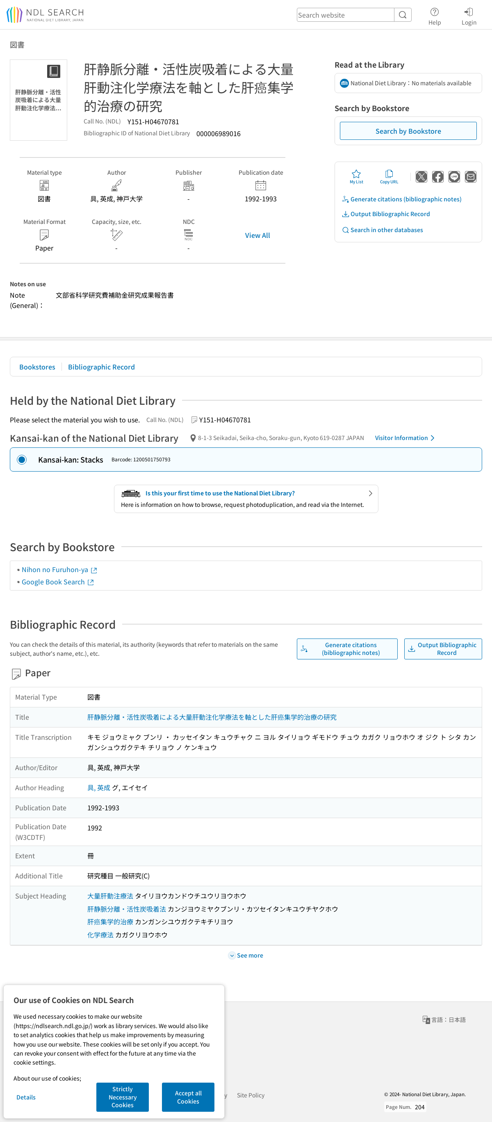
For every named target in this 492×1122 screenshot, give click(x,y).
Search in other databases (382, 230)
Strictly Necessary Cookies (123, 1097)
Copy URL (389, 177)
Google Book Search (58, 581)
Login (469, 15)
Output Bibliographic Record (386, 214)
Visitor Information (406, 438)
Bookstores (37, 367)
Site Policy (250, 1095)
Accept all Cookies (188, 1097)
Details (26, 1097)
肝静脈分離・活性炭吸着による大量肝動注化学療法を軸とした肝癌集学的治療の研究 (212, 717)
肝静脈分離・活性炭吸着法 (126, 909)
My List (356, 177)
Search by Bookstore (408, 131)
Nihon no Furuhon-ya (60, 569)
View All (257, 235)
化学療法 (100, 935)
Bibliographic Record (101, 367)
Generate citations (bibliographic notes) (402, 199)
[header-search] (354, 15)
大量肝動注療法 (110, 896)
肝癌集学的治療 (110, 921)
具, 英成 (98, 787)
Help (434, 15)
